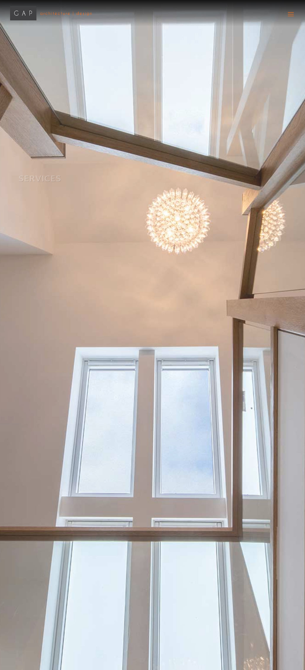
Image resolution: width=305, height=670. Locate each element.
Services (39, 179)
